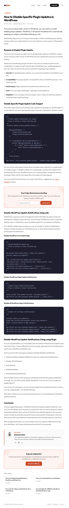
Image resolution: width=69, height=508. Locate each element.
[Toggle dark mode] (62, 5)
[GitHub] (15, 442)
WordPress (8, 13)
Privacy (62, 504)
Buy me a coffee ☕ (33, 463)
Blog (39, 5)
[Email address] (28, 203)
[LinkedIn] (18, 442)
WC (7, 5)
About (45, 5)
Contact (49, 504)
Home (33, 5)
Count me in (46, 203)
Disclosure (55, 504)
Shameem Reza (19, 435)
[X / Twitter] (22, 442)
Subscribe (54, 5)
